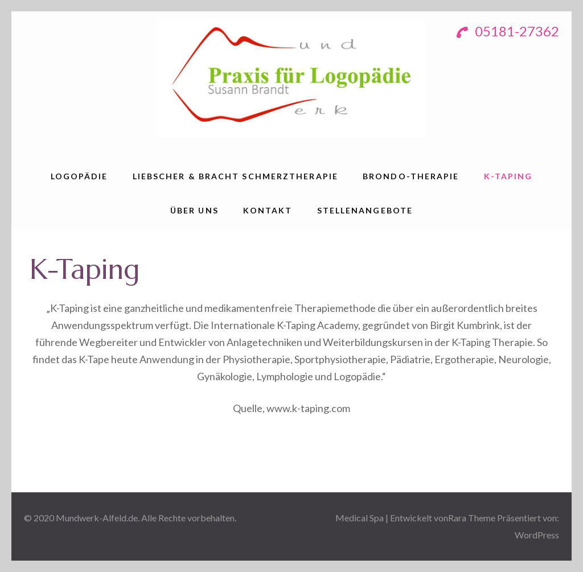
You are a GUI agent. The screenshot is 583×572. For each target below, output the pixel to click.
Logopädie (79, 176)
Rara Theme (471, 517)
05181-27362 (508, 31)
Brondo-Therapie (411, 176)
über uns (194, 210)
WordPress (537, 534)
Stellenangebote (365, 210)
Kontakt (268, 210)
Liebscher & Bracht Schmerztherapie (235, 176)
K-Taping (508, 176)
